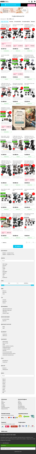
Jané (4, 274)
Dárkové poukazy (21, 407)
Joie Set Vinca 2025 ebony (5, 56)
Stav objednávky (21, 406)
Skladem (33, 21)
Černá (4, 388)
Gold (3, 294)
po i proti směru (6, 319)
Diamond (4, 292)
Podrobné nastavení (5, 448)
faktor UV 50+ (5, 343)
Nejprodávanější (4, 21)
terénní (4, 302)
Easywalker (5, 271)
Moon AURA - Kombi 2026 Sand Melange (5, 137)
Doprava (3, 402)
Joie (3, 276)
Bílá (3, 392)
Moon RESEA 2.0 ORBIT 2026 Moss (5, 190)
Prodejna (3, 405)
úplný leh (4, 320)
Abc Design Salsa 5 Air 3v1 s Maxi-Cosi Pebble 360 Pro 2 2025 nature (29, 162)
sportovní (5, 301)
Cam (4, 270)
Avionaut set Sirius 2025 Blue (18, 190)
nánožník (4, 350)
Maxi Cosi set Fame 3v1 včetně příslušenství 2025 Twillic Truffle (17, 162)
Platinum (4, 291)
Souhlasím (3, 445)
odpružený (5, 311)
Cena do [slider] (32, 285)
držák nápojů (5, 341)
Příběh (2, 403)
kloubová (4, 368)
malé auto (5, 334)
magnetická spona (6, 347)
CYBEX (4, 268)
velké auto (5, 335)
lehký (4, 326)
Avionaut (4, 265)
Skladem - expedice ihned (8, 253)
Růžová (4, 382)
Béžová (4, 379)
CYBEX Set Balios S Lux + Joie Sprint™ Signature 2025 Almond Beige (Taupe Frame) (6, 27)
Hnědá (4, 386)
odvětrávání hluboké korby (8, 355)
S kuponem (4, 43)
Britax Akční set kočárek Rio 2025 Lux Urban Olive (18, 84)
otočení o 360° (6, 313)
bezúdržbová (5, 360)
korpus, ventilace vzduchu (8, 346)
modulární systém (6, 349)
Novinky (11, 21)
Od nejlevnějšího (26, 21)
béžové (4, 391)
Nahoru (4, 242)
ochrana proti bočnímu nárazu (9, 353)
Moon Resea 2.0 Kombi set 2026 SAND (29, 214)
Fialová (4, 380)
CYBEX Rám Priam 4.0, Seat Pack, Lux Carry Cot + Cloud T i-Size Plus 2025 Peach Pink (6, 86)
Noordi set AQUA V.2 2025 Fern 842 (18, 25)
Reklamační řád (4, 408)
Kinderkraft (5, 277)
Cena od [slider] (2, 285)
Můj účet (19, 402)
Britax (4, 267)
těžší (3, 328)
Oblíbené (20, 403)
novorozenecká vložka (7, 352)
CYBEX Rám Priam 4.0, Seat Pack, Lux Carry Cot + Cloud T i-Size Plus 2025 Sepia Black (29, 139)
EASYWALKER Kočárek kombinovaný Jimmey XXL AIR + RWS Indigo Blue (29, 57)
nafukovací (5, 362)
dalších (18, 246)
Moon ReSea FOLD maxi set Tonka (29, 84)
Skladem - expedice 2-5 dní (8, 254)
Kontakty (3, 406)
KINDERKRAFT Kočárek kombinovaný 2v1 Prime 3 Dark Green (18, 56)
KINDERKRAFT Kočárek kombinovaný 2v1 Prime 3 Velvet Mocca (6, 109)
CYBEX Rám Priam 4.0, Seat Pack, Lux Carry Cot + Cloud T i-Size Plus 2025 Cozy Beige (18, 139)
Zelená (4, 385)
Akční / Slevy (31, 5)
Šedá (4, 389)
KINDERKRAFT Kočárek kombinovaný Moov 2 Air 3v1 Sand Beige (29, 26)
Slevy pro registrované (22, 408)
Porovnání (20, 405)
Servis (19, 401)
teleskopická (5, 369)
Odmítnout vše (18, 451)
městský (4, 299)
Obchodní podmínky (5, 407)
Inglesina (4, 273)
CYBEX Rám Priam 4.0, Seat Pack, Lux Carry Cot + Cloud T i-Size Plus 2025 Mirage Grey (6, 163)
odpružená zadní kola (7, 310)
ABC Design (5, 264)
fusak (4, 344)
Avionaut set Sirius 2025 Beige (29, 190)
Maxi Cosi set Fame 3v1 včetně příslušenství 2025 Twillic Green (17, 215)
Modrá (4, 383)
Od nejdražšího (17, 21)
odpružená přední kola (7, 308)
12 (33, 242)
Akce (2, 401)
